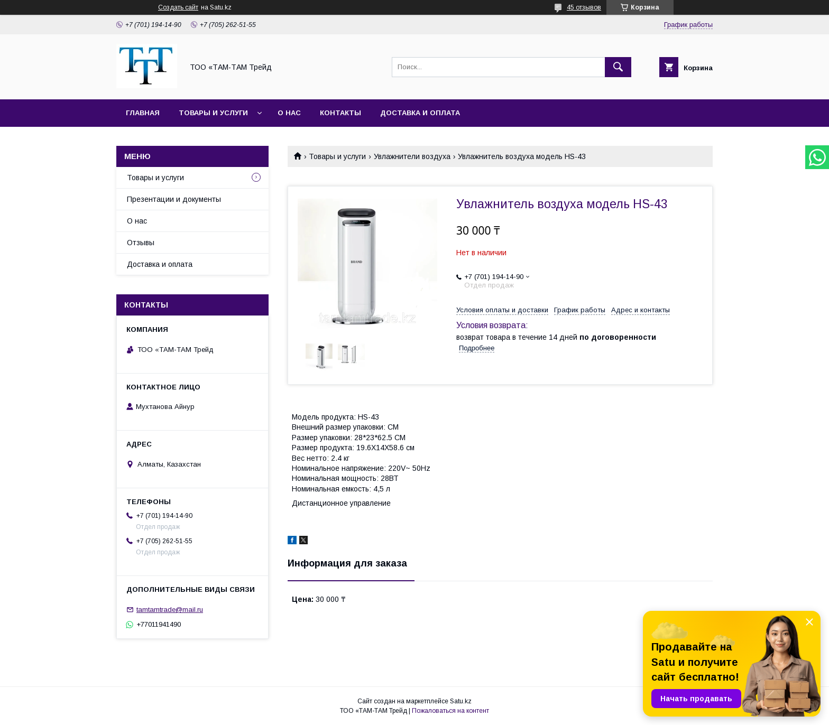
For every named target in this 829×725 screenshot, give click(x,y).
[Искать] (618, 67)
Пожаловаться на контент (450, 710)
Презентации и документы (174, 199)
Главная (143, 113)
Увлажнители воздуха (412, 156)
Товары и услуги (213, 113)
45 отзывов (584, 7)
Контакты (340, 113)
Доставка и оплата (420, 113)
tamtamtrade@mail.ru (169, 610)
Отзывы (140, 242)
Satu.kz (461, 701)
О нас (289, 113)
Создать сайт (178, 7)
